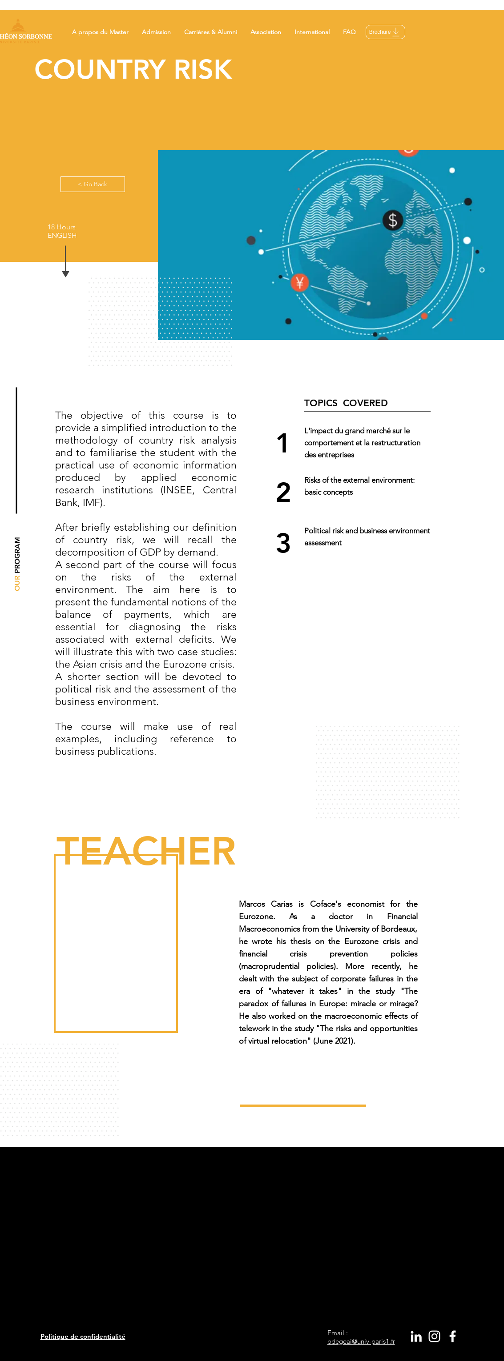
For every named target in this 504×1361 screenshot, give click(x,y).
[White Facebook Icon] (452, 1336)
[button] (100, 32)
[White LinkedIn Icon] (416, 1336)
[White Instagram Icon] (434, 1336)
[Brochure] (385, 32)
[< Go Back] (92, 184)
